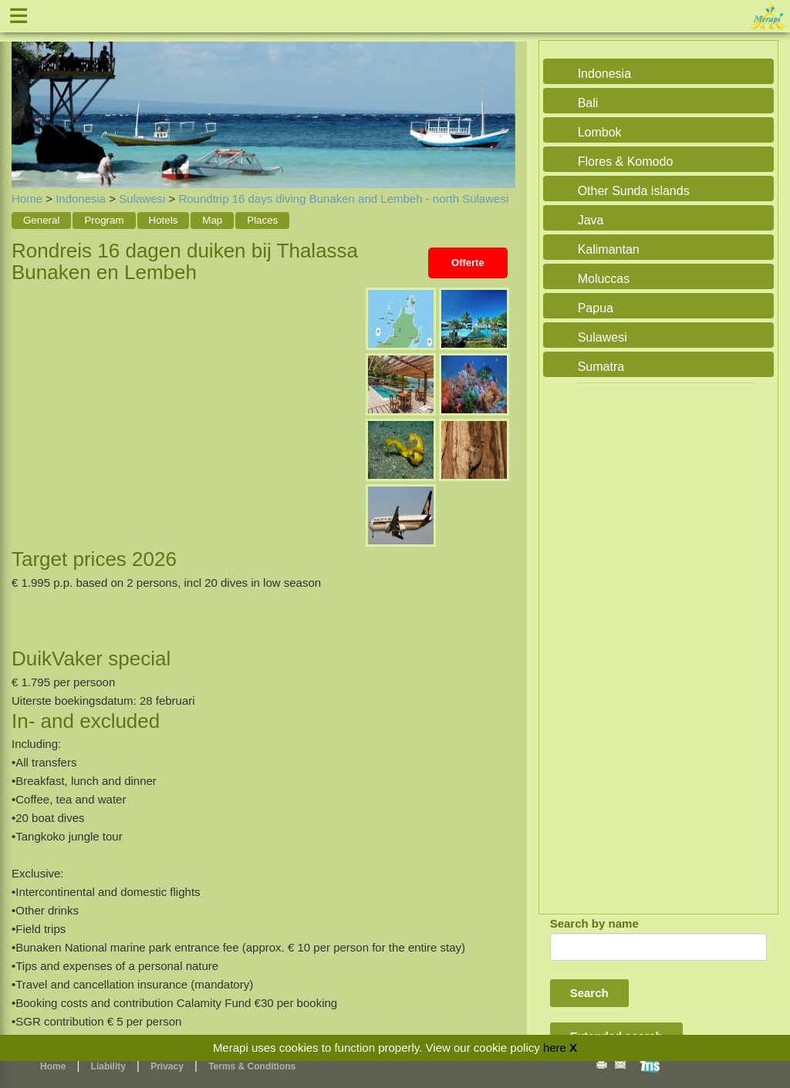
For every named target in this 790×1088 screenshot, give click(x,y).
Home (27, 198)
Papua (595, 308)
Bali (588, 102)
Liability (108, 1066)
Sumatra (601, 366)
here (554, 1047)
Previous (27, 97)
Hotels (163, 220)
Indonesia (81, 198)
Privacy (167, 1066)
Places (262, 220)
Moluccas (604, 278)
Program (103, 220)
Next (499, 97)
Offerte (467, 262)
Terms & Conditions (251, 1066)
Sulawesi (142, 198)
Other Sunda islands (634, 190)
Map (212, 220)
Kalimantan (609, 249)
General (41, 220)
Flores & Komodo (626, 161)
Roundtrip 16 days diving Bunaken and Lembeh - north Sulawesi (343, 198)
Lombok (600, 132)
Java (591, 220)
